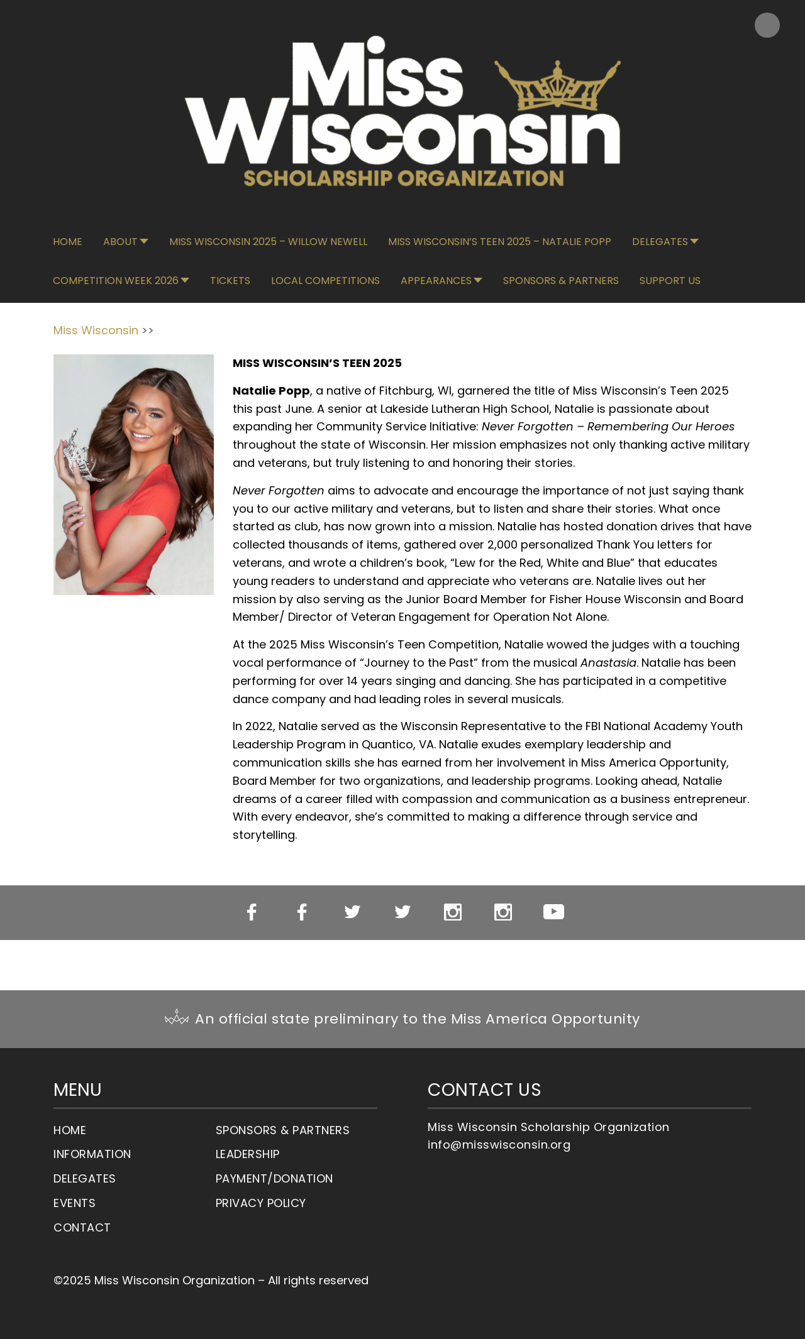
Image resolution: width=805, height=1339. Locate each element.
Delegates (660, 241)
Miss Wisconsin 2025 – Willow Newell (268, 241)
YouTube (554, 912)
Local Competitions (325, 280)
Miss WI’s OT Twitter (403, 912)
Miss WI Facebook (252, 912)
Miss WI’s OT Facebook (302, 912)
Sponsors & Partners (561, 280)
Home (67, 241)
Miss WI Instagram (453, 912)
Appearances (436, 280)
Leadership (248, 1154)
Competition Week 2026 (116, 280)
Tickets (230, 280)
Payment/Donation (274, 1178)
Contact (82, 1227)
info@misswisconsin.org (499, 1144)
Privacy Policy (261, 1203)
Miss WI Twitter (352, 912)
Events (74, 1203)
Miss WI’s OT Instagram (503, 912)
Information (92, 1154)
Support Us (670, 280)
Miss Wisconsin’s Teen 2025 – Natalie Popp (499, 241)
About (120, 241)
